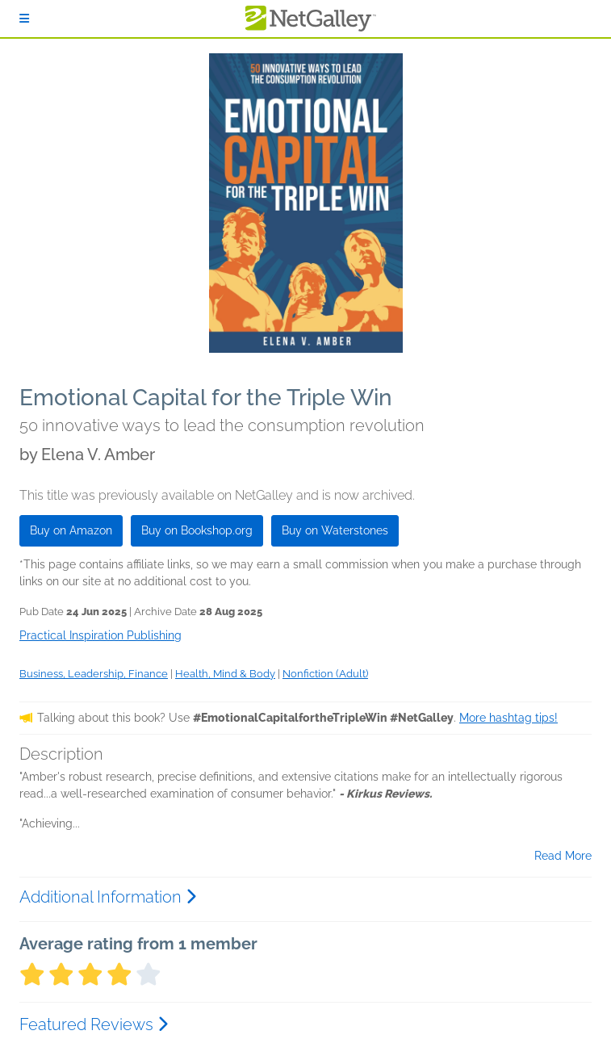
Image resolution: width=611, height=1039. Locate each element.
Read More (563, 855)
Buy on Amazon (71, 530)
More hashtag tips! (508, 717)
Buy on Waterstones (335, 530)
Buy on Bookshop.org (197, 530)
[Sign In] (24, 18)
